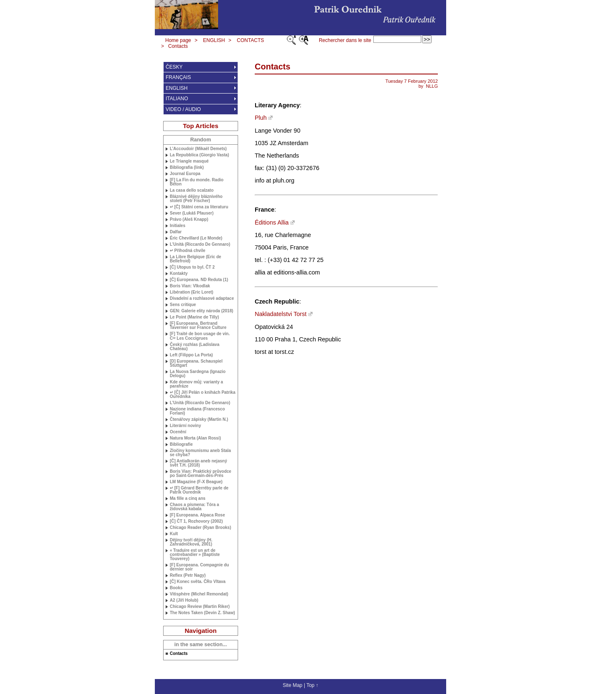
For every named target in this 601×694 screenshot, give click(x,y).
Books (176, 588)
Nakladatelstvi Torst (281, 314)
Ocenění (178, 432)
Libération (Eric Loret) (191, 292)
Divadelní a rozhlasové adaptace (202, 298)
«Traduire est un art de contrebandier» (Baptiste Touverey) (195, 554)
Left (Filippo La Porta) (191, 355)
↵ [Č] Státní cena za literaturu (199, 207)
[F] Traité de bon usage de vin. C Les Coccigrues (200, 336)
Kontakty (179, 274)
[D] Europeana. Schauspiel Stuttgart (196, 363)
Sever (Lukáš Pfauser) (192, 213)
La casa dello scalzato (192, 190)
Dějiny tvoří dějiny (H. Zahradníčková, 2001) (191, 542)
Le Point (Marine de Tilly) (194, 317)
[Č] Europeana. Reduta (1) (199, 280)
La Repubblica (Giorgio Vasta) (199, 155)
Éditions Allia (272, 222)
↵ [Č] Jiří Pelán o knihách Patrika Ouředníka (203, 394)
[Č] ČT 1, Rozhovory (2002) (196, 521)
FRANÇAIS (178, 77)
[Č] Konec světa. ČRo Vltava (198, 582)
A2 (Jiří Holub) (184, 600)
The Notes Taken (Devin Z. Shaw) (202, 613)
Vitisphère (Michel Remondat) (199, 594)
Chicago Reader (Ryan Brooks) (200, 528)
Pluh (261, 117)
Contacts (178, 46)
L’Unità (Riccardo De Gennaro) (200, 244)
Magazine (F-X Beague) (196, 482)
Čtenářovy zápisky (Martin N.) (199, 419)
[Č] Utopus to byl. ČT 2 (192, 267)
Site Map (292, 685)
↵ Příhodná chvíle (187, 251)
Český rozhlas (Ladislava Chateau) (194, 347)
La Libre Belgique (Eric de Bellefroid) (195, 259)
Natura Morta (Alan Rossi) (195, 438)
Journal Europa (185, 174)
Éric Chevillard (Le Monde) (196, 238)
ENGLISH (214, 40)
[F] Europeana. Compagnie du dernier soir (199, 567)
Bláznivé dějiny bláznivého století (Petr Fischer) (196, 199)
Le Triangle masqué (189, 161)
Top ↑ (312, 685)
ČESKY (174, 67)
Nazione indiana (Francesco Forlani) (197, 411)
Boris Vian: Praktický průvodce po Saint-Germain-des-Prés (200, 473)
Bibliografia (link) (187, 167)
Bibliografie (181, 444)
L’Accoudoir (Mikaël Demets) (198, 149)
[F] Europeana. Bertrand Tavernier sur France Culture (198, 325)
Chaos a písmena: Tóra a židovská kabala (194, 507)
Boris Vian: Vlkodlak (190, 286)
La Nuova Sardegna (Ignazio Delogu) (198, 374)
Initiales (177, 226)
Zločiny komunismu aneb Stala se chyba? (200, 453)
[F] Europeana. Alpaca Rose (197, 515)
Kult (174, 534)
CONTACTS (250, 40)
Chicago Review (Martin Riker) (200, 607)
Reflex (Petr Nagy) (188, 575)
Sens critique (183, 305)
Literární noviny (185, 426)
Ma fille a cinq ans (188, 498)
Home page (178, 40)
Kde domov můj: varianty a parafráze (196, 384)
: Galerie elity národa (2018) (201, 311)
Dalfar (175, 232)
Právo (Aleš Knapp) (189, 219)
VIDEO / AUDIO (183, 109)
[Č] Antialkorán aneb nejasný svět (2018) (198, 463)
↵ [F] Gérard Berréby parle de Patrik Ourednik (199, 490)
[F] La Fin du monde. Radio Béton (197, 182)
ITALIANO (177, 98)
